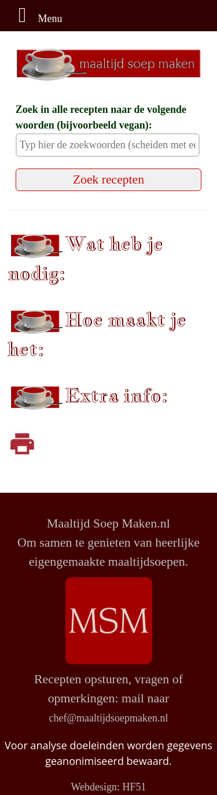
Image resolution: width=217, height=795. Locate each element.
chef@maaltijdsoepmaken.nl (108, 718)
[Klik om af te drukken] (22, 443)
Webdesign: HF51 (108, 787)
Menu (35, 18)
